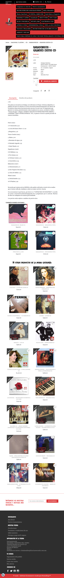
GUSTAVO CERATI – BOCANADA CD (45, 456)
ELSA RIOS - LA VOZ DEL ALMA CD (19, 287)
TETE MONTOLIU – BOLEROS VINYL (45, 397)
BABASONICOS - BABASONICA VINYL (46, 225)
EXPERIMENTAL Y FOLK (36, 25)
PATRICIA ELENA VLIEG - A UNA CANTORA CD (18, 370)
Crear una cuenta (12, 561)
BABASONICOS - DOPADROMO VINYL (46, 252)
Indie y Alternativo (48, 10)
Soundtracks (34, 18)
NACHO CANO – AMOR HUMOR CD (45, 342)
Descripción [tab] (13, 98)
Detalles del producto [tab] (25, 98)
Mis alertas (10, 564)
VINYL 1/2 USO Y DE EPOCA (52, 25)
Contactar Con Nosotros (9, 3)
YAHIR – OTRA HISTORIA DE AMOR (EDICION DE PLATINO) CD (18, 456)
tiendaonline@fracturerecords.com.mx (33, 550)
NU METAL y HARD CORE (36, 14)
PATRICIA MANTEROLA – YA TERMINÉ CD (18, 315)
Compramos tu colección (24, 7)
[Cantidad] (35, 81)
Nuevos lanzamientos (15, 522)
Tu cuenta (10, 554)
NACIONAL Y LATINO (23, 18)
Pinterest (49, 90)
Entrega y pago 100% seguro (17, 535)
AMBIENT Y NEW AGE (23, 32)
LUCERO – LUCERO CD (45, 315)
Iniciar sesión (11, 559)
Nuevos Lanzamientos (39, 7)
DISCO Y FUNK (44, 18)
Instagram (19, 570)
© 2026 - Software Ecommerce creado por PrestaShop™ (32, 576)
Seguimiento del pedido (14, 557)
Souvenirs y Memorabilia (24, 29)
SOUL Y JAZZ (53, 18)
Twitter (12, 570)
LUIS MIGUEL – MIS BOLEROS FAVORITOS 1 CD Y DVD (18, 398)
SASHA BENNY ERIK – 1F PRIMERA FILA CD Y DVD (18, 485)
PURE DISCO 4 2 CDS (18, 252)
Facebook (9, 570)
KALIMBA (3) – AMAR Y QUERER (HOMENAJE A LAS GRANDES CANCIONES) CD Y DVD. (19, 427)
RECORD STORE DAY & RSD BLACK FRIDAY (29, 10)
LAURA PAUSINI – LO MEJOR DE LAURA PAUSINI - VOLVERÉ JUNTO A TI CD (45, 426)
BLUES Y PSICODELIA (23, 21)
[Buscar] (51, 1)
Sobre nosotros (13, 533)
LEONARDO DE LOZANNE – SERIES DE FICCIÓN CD (45, 485)
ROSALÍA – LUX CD (19, 342)
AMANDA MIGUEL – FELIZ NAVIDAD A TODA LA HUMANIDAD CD (45, 370)
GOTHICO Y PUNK (22, 25)
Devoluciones (12, 528)
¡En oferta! (11, 520)
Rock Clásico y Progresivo (52, 14)
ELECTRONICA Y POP (47, 21)
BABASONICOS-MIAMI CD (18, 225)
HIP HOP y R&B (35, 21)
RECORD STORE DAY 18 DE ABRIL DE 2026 (45, 29)
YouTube (16, 570)
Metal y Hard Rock (22, 14)
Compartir (41, 90)
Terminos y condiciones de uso (18, 530)
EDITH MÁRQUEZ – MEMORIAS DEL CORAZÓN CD (45, 288)
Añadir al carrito (49, 81)
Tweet (45, 90)
